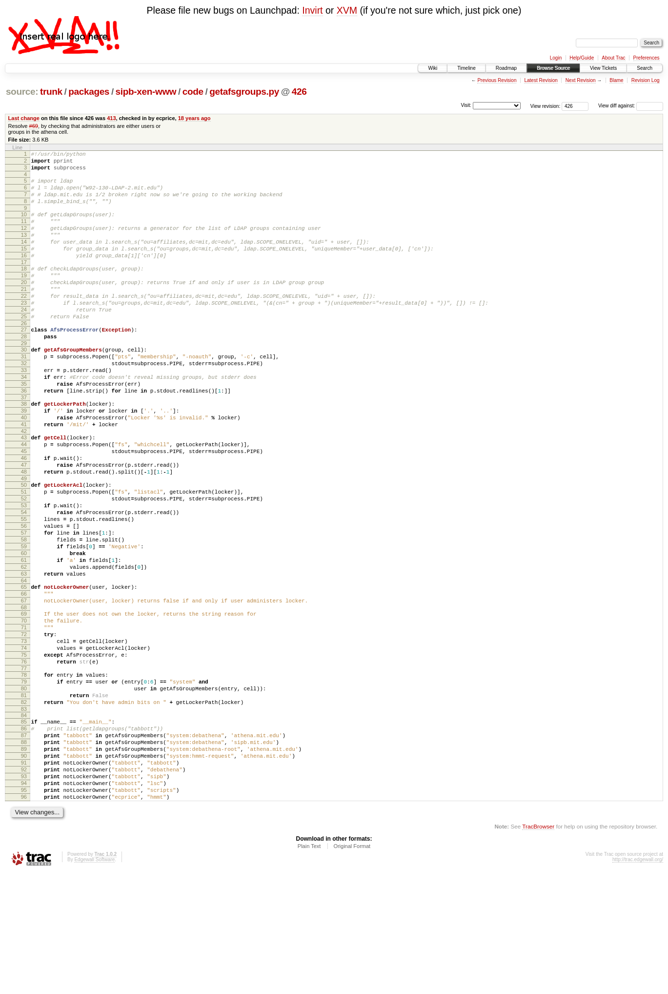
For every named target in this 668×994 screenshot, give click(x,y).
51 (24, 553)
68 (24, 692)
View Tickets (603, 68)
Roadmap (506, 68)
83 (24, 813)
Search (644, 68)
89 (24, 859)
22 (24, 322)
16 (24, 274)
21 (24, 314)
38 (24, 449)
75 (24, 748)
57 (24, 603)
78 (24, 771)
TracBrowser (538, 948)
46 (24, 514)
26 (24, 355)
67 (24, 684)
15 (24, 266)
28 (24, 370)
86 (24, 834)
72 (24, 723)
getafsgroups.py (244, 91)
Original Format (351, 968)
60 (24, 628)
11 (24, 233)
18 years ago (194, 118)
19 (24, 297)
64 (24, 661)
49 (24, 538)
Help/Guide (581, 58)
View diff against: (630, 105)
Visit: (466, 105)
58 (24, 611)
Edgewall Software (94, 981)
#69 (33, 126)
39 (24, 457)
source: (22, 91)
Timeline (466, 68)
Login (556, 58)
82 (24, 805)
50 (24, 545)
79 (24, 780)
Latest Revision (540, 80)
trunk (51, 91)
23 (24, 330)
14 (24, 258)
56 (24, 595)
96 (24, 917)
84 (24, 819)
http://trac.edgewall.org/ (637, 981)
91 (24, 875)
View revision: (545, 105)
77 (24, 765)
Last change (24, 118)
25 (24, 347)
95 (24, 908)
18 (24, 289)
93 (24, 892)
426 (299, 91)
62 (24, 644)
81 (24, 796)
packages (88, 91)
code (192, 91)
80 (24, 788)
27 (24, 362)
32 (24, 401)
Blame (616, 80)
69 (24, 699)
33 (24, 410)
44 (24, 497)
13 (24, 249)
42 (24, 482)
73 (24, 732)
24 (24, 339)
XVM (347, 10)
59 (24, 619)
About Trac (613, 58)
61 (24, 636)
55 (24, 586)
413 (111, 118)
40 (24, 466)
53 (24, 570)
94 (24, 900)
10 (24, 225)
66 (24, 676)
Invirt (312, 10)
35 (24, 426)
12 (24, 241)
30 (24, 385)
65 (24, 667)
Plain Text (309, 968)
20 (24, 306)
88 (24, 850)
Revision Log (645, 80)
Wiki (432, 68)
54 (24, 578)
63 (24, 653)
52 (24, 561)
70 (24, 707)
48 (24, 530)
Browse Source (553, 68)
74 (24, 740)
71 (24, 715)
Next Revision (581, 80)
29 (24, 378)
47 (24, 522)
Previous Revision (496, 80)
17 (24, 283)
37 (24, 443)
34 (24, 418)
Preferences (646, 58)
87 (24, 842)
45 (24, 505)
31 (24, 393)
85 (24, 825)
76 (24, 757)
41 (24, 474)
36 (24, 434)
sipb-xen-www (146, 91)
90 (24, 867)
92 (24, 884)
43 (24, 489)
